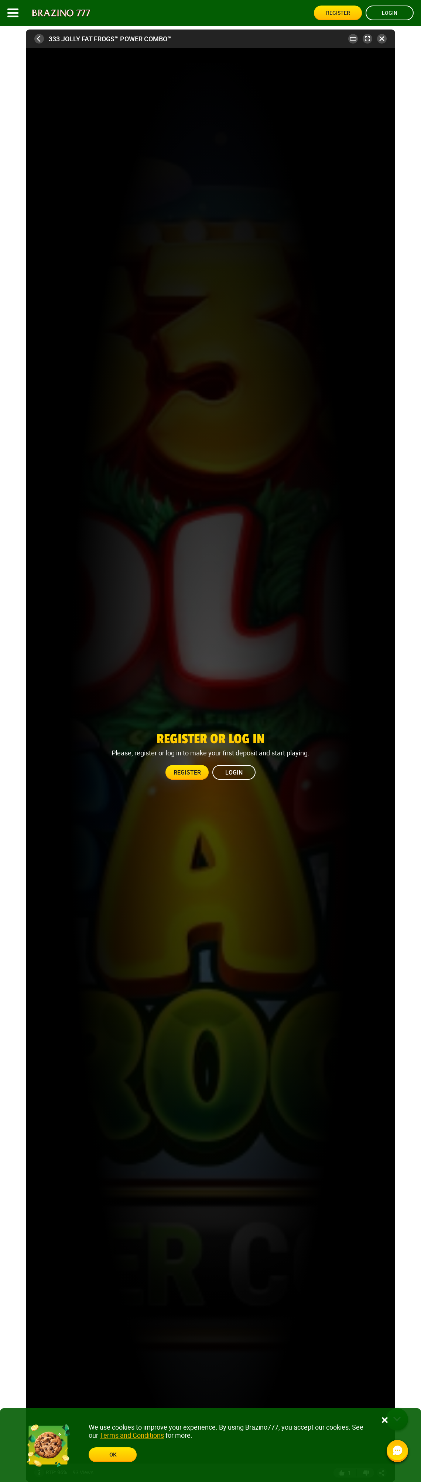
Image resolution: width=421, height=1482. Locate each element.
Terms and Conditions (132, 1435)
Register (338, 12)
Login (389, 12)
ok (112, 1454)
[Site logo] (61, 13)
